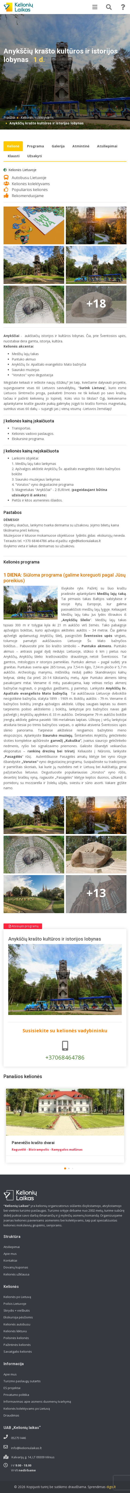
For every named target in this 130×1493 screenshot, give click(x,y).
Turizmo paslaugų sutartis (22, 1381)
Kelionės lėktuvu (15, 1331)
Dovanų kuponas (16, 1267)
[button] (65, 1168)
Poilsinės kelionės (16, 1338)
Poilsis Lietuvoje (15, 1304)
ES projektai (12, 1388)
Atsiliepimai (107, 146)
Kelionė (13, 146)
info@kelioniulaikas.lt (26, 1448)
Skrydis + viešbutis (17, 1310)
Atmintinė (80, 146)
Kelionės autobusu (17, 1324)
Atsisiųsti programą (24, 926)
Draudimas (11, 1415)
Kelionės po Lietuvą (17, 1297)
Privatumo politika (16, 1395)
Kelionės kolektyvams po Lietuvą (27, 1408)
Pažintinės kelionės (17, 1345)
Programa (35, 146)
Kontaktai (10, 1260)
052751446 (18, 1438)
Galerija (58, 146)
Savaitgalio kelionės (18, 1351)
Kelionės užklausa (16, 1274)
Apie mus (10, 1254)
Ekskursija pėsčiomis (18, 1317)
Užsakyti (34, 156)
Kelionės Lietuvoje (22, 170)
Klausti (14, 156)
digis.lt (111, 1487)
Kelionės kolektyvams (37, 117)
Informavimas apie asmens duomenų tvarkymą (37, 1401)
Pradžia (9, 117)
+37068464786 (65, 1051)
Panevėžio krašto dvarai (33, 1142)
